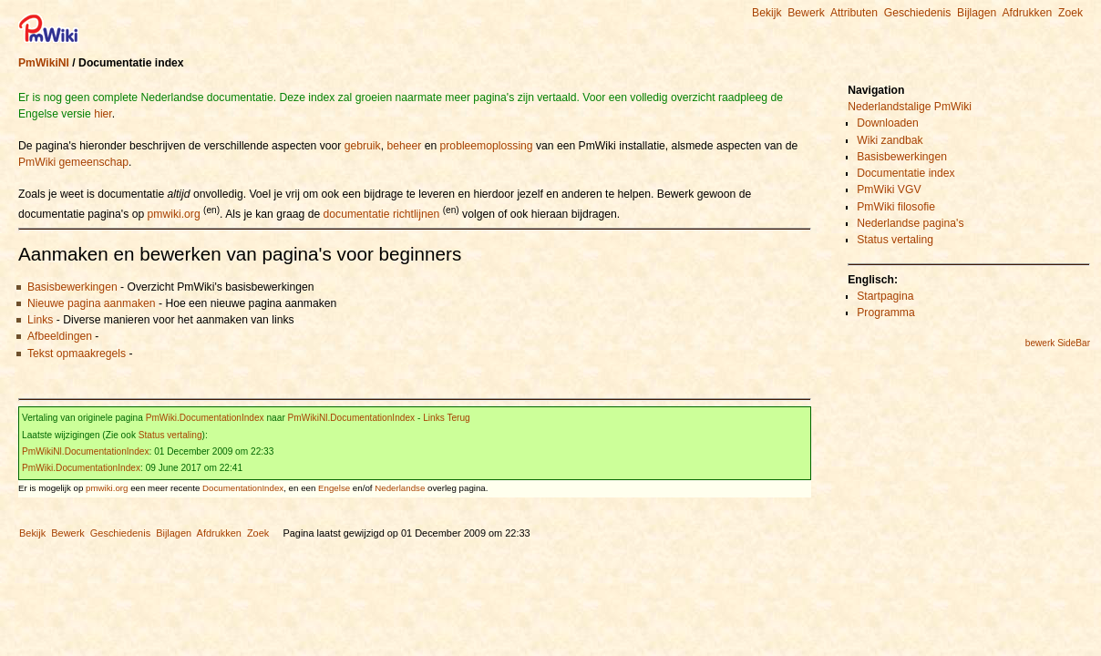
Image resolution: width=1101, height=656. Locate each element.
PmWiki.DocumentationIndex (205, 418)
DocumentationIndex (242, 488)
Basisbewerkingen (72, 287)
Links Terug (446, 418)
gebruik (363, 145)
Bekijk (766, 12)
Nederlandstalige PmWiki (910, 106)
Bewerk (806, 12)
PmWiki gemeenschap (73, 162)
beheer (403, 145)
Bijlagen (976, 12)
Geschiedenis (918, 12)
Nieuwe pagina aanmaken (91, 303)
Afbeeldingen (59, 336)
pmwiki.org (174, 214)
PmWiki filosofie (896, 206)
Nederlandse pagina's (910, 223)
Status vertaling (170, 435)
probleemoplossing (486, 145)
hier (103, 114)
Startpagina (885, 296)
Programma (886, 312)
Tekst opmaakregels (76, 353)
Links (40, 319)
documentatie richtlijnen (382, 214)
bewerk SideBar (1057, 343)
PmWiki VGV (889, 189)
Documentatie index (905, 173)
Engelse (334, 488)
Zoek (1070, 12)
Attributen (854, 12)
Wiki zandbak (889, 140)
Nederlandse (400, 488)
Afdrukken (1027, 12)
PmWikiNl (43, 62)
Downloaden (888, 123)
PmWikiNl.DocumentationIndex (352, 418)
